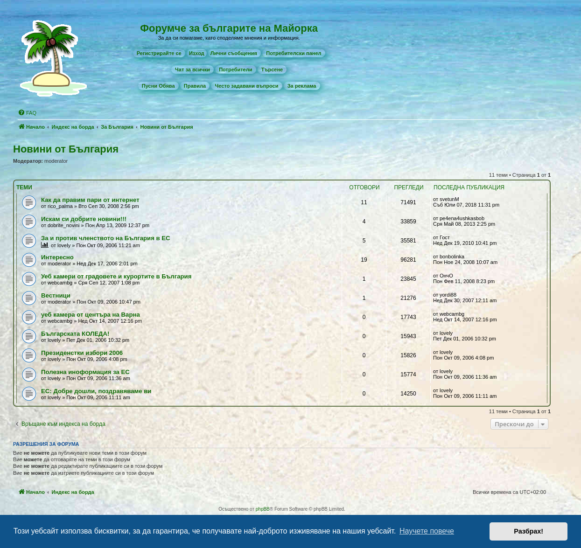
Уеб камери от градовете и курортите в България (116, 276)
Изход (197, 53)
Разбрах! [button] (528, 531)
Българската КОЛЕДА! (75, 333)
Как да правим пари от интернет (90, 199)
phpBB (263, 509)
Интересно (57, 257)
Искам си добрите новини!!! (83, 218)
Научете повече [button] (426, 531)
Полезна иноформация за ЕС (85, 371)
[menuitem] (159, 53)
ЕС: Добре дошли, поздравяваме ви (96, 391)
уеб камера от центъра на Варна (90, 314)
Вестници (55, 295)
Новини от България (66, 149)
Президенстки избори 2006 (82, 352)
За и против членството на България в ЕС (105, 238)
